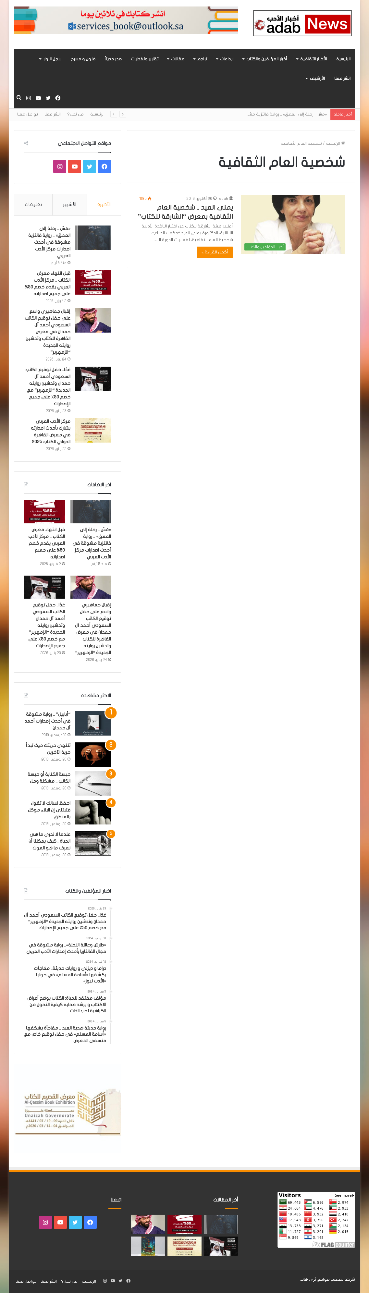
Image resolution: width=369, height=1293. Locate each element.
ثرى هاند (308, 1279)
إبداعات (226, 59)
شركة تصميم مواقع (336, 1279)
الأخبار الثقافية (313, 59)
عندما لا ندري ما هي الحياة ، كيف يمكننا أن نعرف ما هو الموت (49, 841)
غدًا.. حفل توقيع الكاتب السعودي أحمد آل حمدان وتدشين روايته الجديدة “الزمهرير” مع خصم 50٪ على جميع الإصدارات (46, 625)
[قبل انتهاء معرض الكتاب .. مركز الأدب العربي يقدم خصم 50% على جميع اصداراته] (93, 282)
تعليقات (33, 204)
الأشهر (69, 204)
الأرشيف (317, 78)
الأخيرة (104, 204)
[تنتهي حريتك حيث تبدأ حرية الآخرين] (93, 754)
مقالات (177, 59)
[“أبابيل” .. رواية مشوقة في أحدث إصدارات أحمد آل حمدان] (93, 723)
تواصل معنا (27, 114)
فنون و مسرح (83, 59)
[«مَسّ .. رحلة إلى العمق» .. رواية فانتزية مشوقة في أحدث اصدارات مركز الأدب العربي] (93, 238)
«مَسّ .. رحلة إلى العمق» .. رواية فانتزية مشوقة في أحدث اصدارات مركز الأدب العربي (49, 242)
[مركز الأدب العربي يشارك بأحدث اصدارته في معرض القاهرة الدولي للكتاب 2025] (93, 430)
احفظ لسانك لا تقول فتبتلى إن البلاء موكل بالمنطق (49, 810)
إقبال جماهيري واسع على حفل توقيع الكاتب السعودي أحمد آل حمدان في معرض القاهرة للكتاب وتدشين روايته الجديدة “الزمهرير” (47, 332)
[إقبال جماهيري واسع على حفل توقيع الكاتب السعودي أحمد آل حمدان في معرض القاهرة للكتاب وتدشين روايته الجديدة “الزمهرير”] (93, 320)
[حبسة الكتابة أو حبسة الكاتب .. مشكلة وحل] (93, 783)
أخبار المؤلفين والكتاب (266, 59)
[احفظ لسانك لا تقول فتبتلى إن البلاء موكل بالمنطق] (93, 812)
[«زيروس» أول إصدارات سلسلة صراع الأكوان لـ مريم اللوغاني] (148, 1246)
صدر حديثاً (113, 59)
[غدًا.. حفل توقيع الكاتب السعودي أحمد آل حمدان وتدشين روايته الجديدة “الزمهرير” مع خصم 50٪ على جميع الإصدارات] (93, 379)
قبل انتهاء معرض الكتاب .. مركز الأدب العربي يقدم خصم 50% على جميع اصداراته (46, 543)
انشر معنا (342, 78)
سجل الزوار (52, 59)
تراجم (202, 59)
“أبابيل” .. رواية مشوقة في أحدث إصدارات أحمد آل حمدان (47, 721)
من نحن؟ (75, 114)
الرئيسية (343, 59)
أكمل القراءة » (215, 252)
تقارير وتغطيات (144, 59)
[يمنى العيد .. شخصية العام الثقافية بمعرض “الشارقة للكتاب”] (293, 224)
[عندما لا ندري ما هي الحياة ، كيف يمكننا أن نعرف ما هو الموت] (93, 843)
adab (223, 199)
